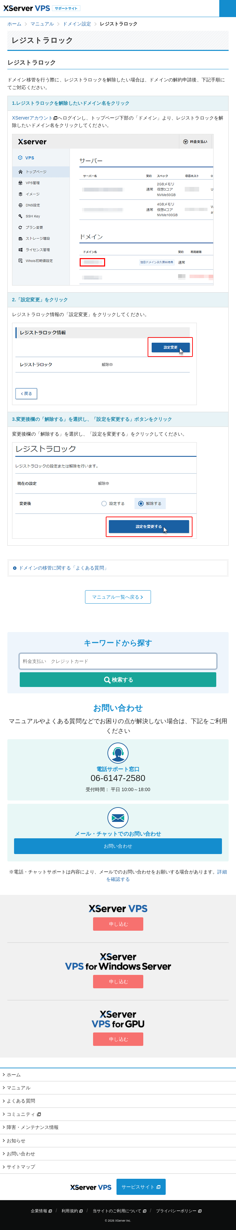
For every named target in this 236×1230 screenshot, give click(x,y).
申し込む (118, 924)
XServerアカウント (32, 118)
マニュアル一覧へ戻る (118, 597)
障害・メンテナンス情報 (33, 1127)
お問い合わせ (118, 846)
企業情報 (41, 1211)
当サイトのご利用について (120, 1211)
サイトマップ (21, 1166)
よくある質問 (21, 1100)
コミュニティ (24, 1114)
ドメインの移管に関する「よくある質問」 (64, 567)
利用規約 (72, 1211)
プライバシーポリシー (179, 1211)
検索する (118, 680)
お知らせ (16, 1140)
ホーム (14, 1074)
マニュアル (18, 1087)
